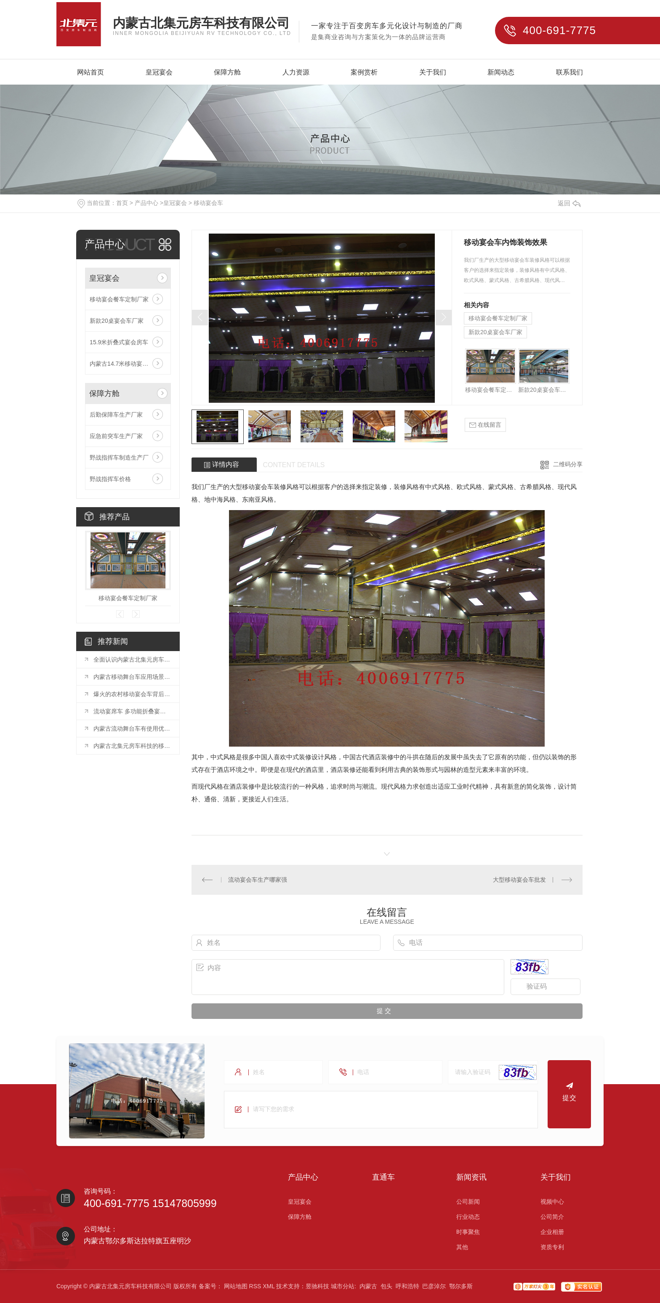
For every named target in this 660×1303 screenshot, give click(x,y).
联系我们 (569, 72)
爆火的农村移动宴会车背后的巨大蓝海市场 (132, 694)
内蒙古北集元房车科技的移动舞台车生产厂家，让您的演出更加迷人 (132, 745)
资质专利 (552, 1247)
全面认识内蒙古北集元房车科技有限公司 (132, 659)
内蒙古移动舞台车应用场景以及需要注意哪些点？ (132, 676)
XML (268, 1286)
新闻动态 (500, 72)
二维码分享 (568, 464)
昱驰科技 (317, 1286)
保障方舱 (227, 72)
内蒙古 (368, 1286)
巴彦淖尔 (434, 1286)
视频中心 (552, 1201)
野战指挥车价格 (110, 479)
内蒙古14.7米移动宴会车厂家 (128, 363)
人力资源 (295, 72)
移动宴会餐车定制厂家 (119, 299)
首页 (122, 202)
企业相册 (552, 1232)
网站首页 (90, 72)
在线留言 (485, 424)
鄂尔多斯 (461, 1286)
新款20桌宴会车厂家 (117, 320)
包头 (386, 1286)
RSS (255, 1286)
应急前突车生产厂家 (116, 436)
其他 (462, 1247)
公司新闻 (468, 1201)
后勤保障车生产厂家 (116, 414)
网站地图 (236, 1286)
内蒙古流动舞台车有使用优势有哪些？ (132, 728)
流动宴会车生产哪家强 (257, 879)
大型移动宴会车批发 (519, 879)
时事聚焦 (468, 1232)
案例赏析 (364, 72)
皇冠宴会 (159, 72)
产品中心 (146, 202)
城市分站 (342, 1286)
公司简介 (552, 1216)
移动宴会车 (208, 202)
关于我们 (432, 72)
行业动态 (468, 1216)
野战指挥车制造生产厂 (119, 457)
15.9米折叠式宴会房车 (119, 342)
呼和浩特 (407, 1286)
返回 (569, 203)
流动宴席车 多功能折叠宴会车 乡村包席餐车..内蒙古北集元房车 (132, 711)
